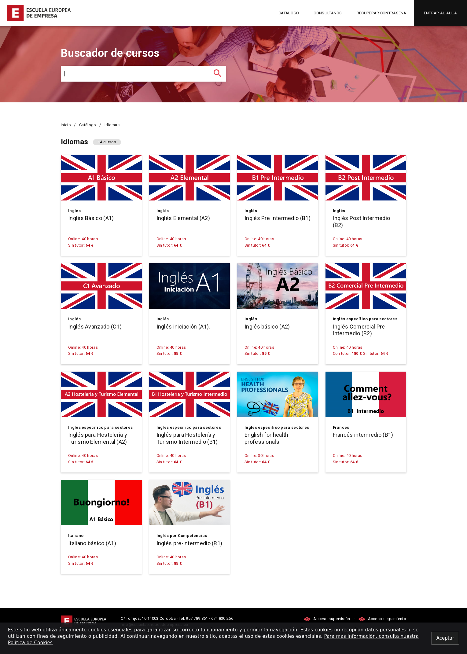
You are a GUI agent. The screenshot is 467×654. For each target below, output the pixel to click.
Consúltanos (328, 13)
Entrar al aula (440, 13)
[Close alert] (445, 638)
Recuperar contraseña (381, 13)
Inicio (66, 125)
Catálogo (288, 13)
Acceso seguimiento (382, 618)
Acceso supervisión (327, 618)
